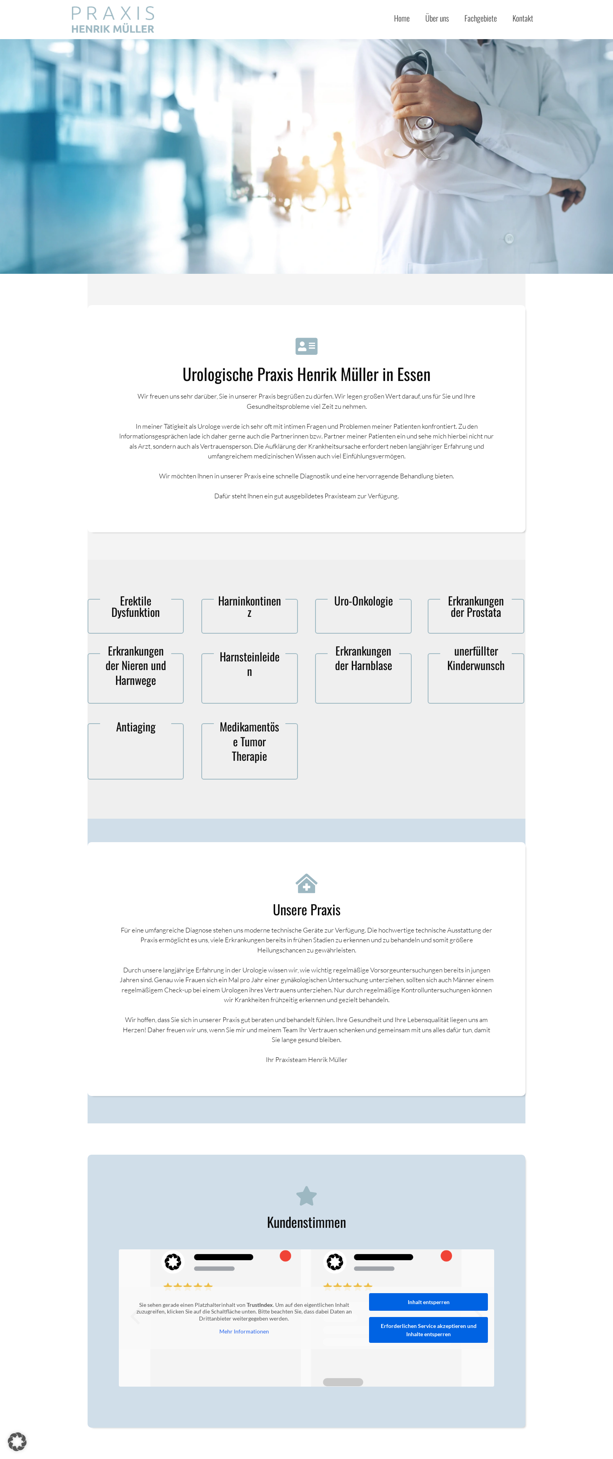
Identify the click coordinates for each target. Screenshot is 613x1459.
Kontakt (523, 18)
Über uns (437, 18)
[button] (17, 1442)
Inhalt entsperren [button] (429, 1302)
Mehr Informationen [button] (244, 1331)
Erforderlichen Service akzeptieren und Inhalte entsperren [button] (429, 1329)
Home (402, 18)
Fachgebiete (480, 18)
